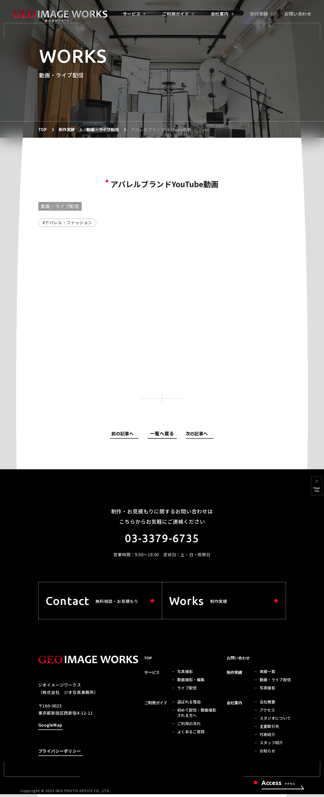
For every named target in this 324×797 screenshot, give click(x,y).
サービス (132, 13)
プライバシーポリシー (59, 755)
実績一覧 (267, 674)
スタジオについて (275, 721)
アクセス (267, 713)
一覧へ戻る (162, 433)
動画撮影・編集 (191, 683)
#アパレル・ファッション (67, 222)
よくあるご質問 (191, 735)
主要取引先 (269, 729)
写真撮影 (185, 674)
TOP (42, 129)
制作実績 (259, 13)
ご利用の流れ (189, 726)
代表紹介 (267, 737)
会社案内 (220, 13)
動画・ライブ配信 (105, 129)
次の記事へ (197, 434)
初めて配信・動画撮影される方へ (197, 716)
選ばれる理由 (189, 705)
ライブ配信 (187, 691)
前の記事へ (126, 434)
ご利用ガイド (175, 13)
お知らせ (267, 754)
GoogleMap (50, 729)
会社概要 (267, 705)
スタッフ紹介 (271, 746)
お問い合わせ (297, 13)
